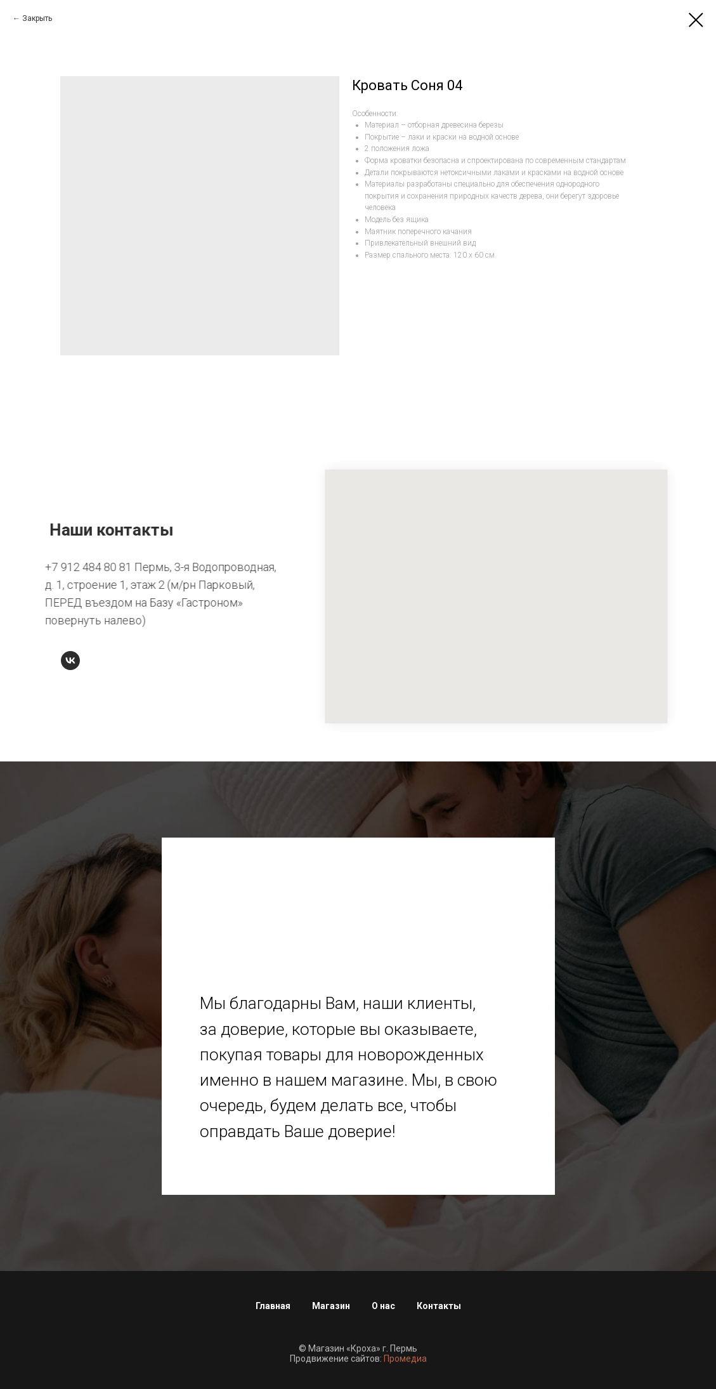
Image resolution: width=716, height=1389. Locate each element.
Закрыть (37, 18)
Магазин (331, 1306)
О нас (383, 1306)
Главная (273, 1306)
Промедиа (405, 1358)
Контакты (439, 1306)
